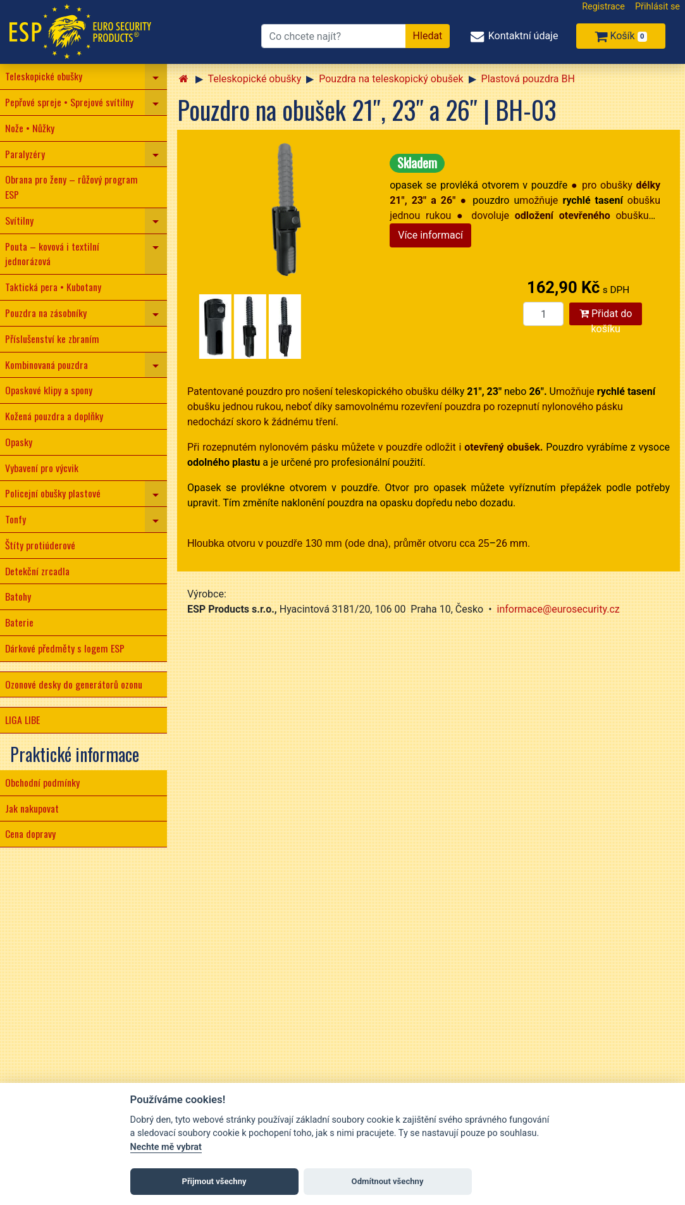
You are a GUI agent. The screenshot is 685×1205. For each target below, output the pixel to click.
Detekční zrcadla (37, 570)
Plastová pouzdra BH (528, 79)
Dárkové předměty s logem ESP (65, 648)
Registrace (603, 6)
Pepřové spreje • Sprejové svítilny (69, 101)
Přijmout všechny (214, 1181)
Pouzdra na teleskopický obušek (391, 79)
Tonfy (15, 519)
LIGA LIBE (22, 719)
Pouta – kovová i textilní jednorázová (52, 254)
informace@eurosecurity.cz (558, 609)
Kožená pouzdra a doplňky (54, 415)
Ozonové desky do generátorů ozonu (73, 684)
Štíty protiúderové (40, 545)
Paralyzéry (25, 153)
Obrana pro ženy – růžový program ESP (71, 187)
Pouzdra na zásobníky (46, 312)
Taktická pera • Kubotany (53, 286)
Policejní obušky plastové (53, 493)
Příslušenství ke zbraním (52, 338)
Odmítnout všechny (388, 1181)
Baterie (19, 622)
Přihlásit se (657, 6)
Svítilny (19, 220)
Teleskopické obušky (43, 76)
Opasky (18, 441)
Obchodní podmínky (42, 782)
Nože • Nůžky (29, 127)
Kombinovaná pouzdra (46, 364)
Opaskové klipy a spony (48, 389)
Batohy (18, 596)
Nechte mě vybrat (166, 1147)
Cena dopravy (30, 833)
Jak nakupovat (32, 808)
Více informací (430, 235)
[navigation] (156, 76)
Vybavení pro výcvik (41, 467)
